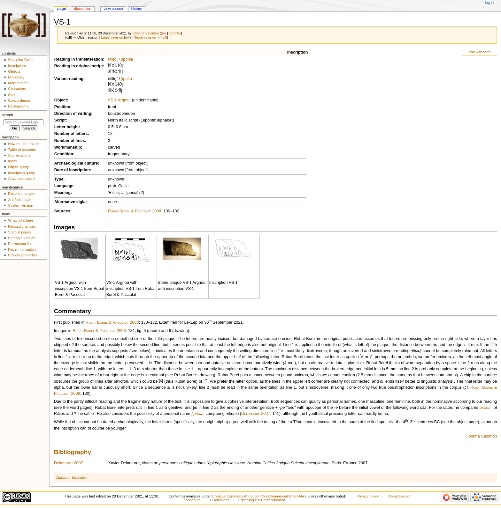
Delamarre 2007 (255, 413)
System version (20, 205)
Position (62, 107)
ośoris (485, 407)
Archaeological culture (76, 163)
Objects (14, 71)
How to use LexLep (23, 144)
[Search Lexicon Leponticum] (23, 122)
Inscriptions (17, 66)
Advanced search (22, 178)
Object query (18, 167)
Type (59, 179)
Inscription (297, 52)
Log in (489, 2)
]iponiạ (127, 59)
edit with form (479, 52)
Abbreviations (19, 155)
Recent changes (21, 193)
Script (60, 120)
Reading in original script (78, 66)
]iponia (197, 413)
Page (61, 9)
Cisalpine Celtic (20, 60)
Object (60, 100)
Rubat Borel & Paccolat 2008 (134, 211)
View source (113, 9)
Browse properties (22, 255)
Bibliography (72, 452)
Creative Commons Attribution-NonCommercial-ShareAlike (259, 496)
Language (63, 186)
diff (127, 37)
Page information (22, 249)
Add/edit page (19, 200)
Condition (63, 154)
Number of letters (71, 133)
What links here (20, 220)
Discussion (82, 9)
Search (7, 115)
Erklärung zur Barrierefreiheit (261, 500)
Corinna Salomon (481, 436)
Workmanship (67, 147)
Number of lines (69, 140)
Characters (17, 89)
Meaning (62, 192)
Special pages (19, 232)
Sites (12, 95)
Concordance (19, 100)
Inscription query (21, 173)
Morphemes (17, 83)
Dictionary (16, 77)
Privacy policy (368, 496)
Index (12, 161)
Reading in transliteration (78, 59)
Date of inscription (72, 170)
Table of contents (22, 149)
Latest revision (112, 37)
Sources (62, 211)
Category (62, 477)
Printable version (21, 238)
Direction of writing (72, 113)
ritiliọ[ (113, 59)
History (136, 9)
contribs (175, 33)
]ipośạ (126, 79)
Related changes (21, 226)
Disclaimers (219, 500)
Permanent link (20, 244)
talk (163, 33)
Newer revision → (147, 37)
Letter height (66, 127)
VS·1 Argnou (119, 100)
